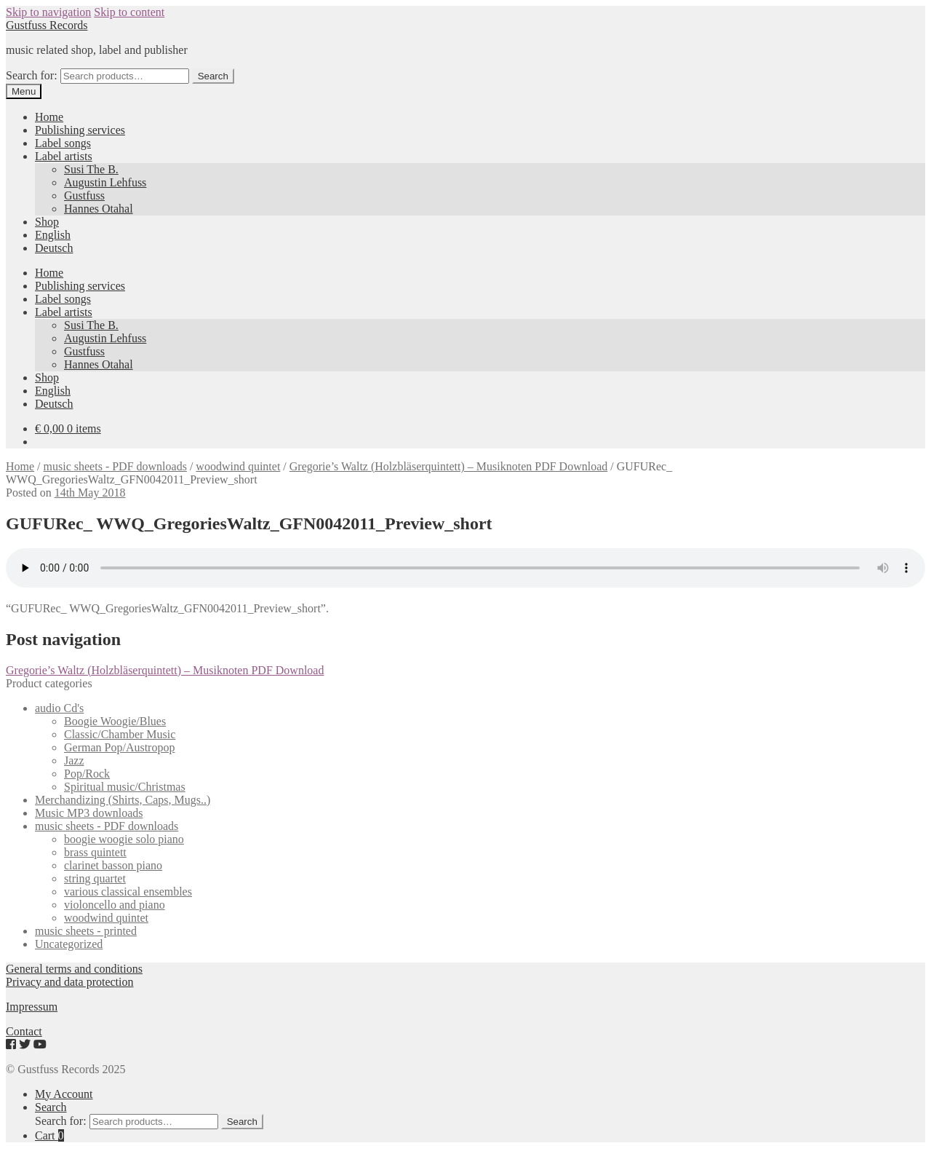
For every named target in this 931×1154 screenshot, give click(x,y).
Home (49, 117)
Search (213, 76)
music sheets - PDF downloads (115, 466)
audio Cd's (59, 708)
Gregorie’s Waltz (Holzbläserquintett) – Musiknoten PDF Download (448, 466)
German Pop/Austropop (119, 747)
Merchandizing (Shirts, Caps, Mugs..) (122, 800)
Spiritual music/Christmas (124, 786)
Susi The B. (91, 169)
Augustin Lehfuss (105, 182)
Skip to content (129, 12)
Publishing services (80, 130)
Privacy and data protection (70, 982)
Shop (47, 222)
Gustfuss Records (46, 25)
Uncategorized (69, 944)
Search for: (31, 75)
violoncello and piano (114, 904)
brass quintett (95, 852)
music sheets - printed (86, 931)
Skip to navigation (48, 12)
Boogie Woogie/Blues (115, 721)
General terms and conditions (74, 969)
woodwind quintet (238, 466)
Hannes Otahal (98, 208)
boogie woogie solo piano (124, 839)
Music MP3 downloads (89, 813)
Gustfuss (84, 195)
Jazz (74, 760)
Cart (49, 1135)
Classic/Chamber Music (119, 734)
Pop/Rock (87, 773)
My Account (64, 1094)
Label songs (63, 143)
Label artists (63, 156)
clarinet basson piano (113, 865)
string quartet (95, 878)
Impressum (31, 1006)
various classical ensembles (128, 891)
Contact (24, 1031)
